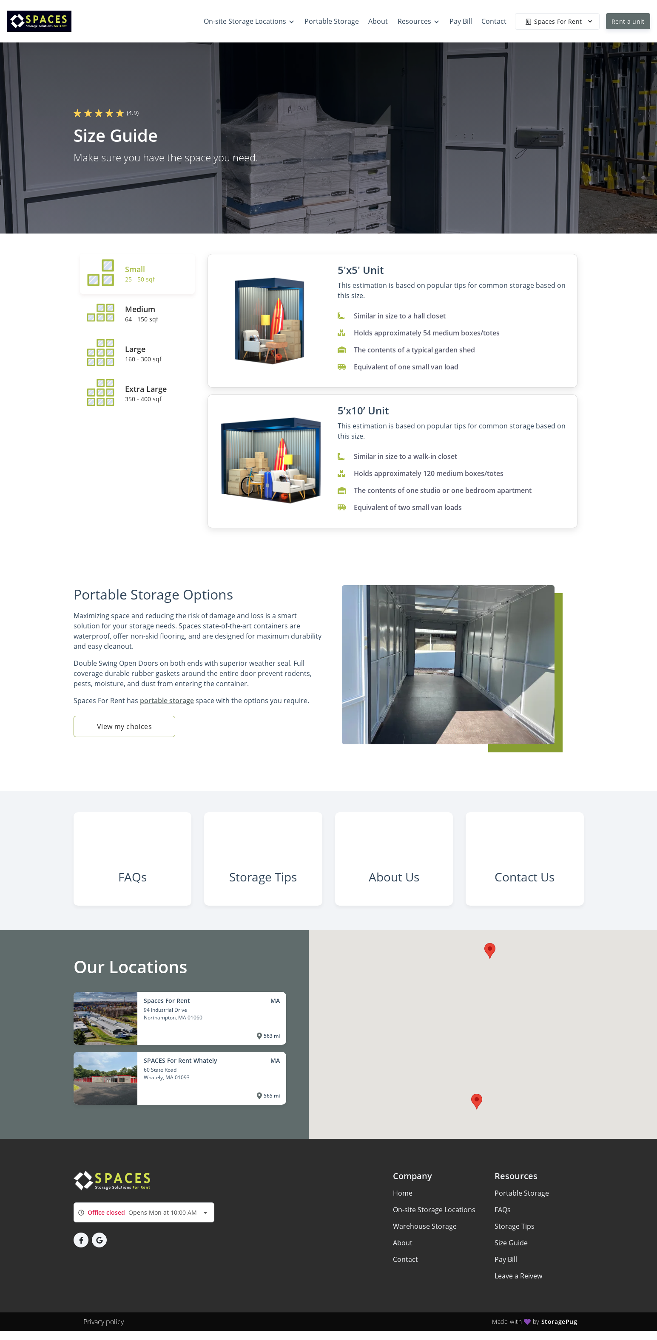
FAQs (503, 1229)
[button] (489, 971)
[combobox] (144, 1232)
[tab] (137, 274)
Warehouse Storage (425, 1246)
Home (402, 1213)
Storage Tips (515, 1246)
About (402, 1262)
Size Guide (511, 1262)
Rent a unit (628, 21)
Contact (405, 1279)
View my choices (124, 726)
